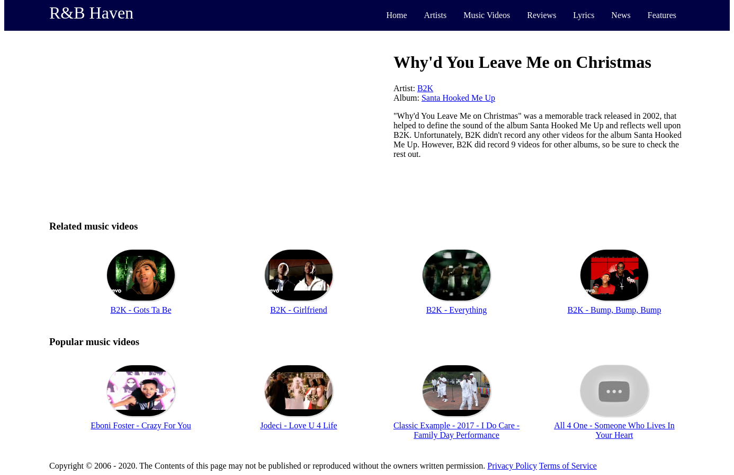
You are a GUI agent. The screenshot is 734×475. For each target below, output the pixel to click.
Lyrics (583, 15)
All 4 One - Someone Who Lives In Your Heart (614, 430)
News (620, 15)
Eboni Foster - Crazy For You (141, 425)
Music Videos (486, 15)
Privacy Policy (512, 465)
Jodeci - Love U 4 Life (298, 425)
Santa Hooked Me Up (458, 97)
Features (662, 15)
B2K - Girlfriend (298, 309)
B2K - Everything (456, 309)
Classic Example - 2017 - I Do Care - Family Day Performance (456, 430)
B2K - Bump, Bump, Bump (614, 309)
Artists (435, 15)
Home (396, 15)
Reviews (541, 15)
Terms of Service (568, 465)
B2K (425, 88)
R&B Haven (91, 12)
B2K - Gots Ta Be (140, 309)
